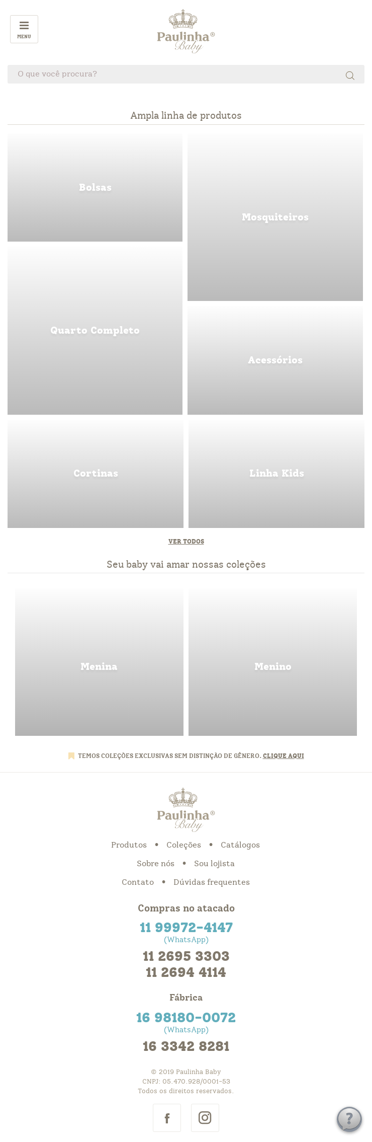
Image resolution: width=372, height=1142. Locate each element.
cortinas (95, 474)
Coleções (183, 845)
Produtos (129, 845)
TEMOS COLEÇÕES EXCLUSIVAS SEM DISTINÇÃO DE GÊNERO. (170, 756)
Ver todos (186, 542)
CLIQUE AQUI (283, 756)
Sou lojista (214, 864)
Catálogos (240, 845)
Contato (138, 882)
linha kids (276, 474)
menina (99, 662)
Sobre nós (155, 864)
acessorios (275, 360)
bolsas (95, 187)
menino (273, 662)
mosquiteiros (275, 217)
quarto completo (95, 330)
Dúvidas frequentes (211, 882)
